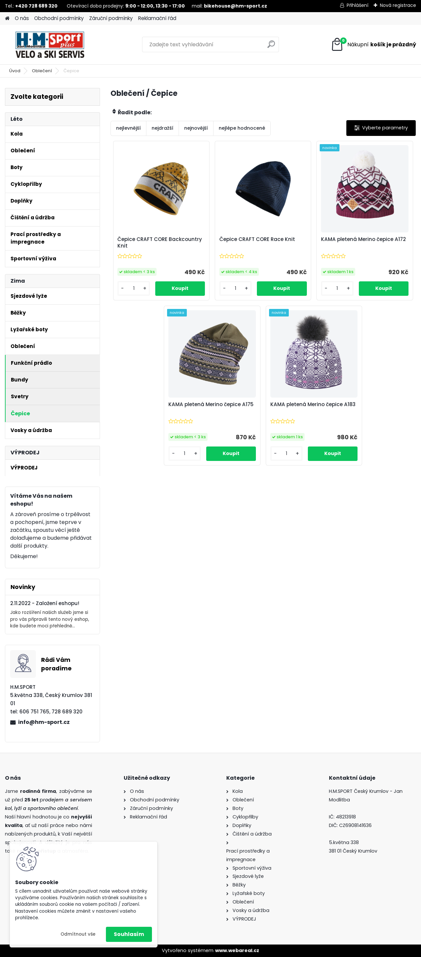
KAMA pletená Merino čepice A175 (211, 404)
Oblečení (42, 71)
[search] (271, 46)
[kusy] (133, 288)
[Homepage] (7, 18)
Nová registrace (398, 5)
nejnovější (196, 128)
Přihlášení (357, 5)
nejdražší (162, 128)
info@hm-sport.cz (44, 722)
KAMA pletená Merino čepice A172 (363, 239)
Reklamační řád (157, 18)
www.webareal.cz (237, 950)
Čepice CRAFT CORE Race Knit (257, 239)
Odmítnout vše (78, 934)
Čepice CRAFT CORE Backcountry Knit (159, 242)
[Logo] (50, 44)
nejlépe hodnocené (242, 128)
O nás (22, 18)
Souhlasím (129, 934)
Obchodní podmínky (59, 18)
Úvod (14, 71)
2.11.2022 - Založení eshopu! (44, 603)
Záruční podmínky (111, 18)
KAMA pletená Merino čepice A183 (313, 404)
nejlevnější (128, 128)
